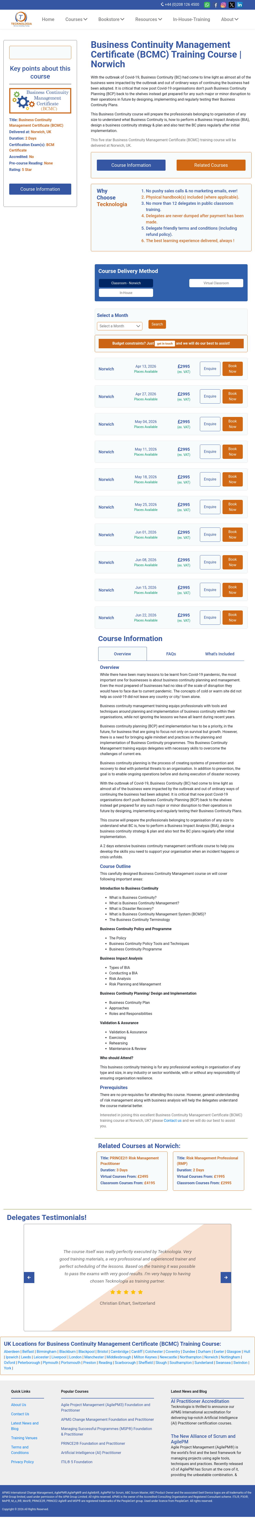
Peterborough (29, 1358)
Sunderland (203, 1358)
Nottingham (230, 1352)
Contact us (173, 1116)
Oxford (9, 1358)
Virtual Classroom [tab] (171, 285)
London (75, 1352)
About (229, 19)
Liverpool (58, 1352)
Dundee (189, 1347)
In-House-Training (191, 19)
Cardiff (136, 1347)
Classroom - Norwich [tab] (115, 285)
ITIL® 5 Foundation (76, 1457)
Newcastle (168, 1352)
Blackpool (86, 1347)
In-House (226, 283)
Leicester (41, 1352)
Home (48, 19)
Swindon (240, 1358)
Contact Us (20, 1409)
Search (157, 319)
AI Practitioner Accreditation (200, 1396)
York (7, 1363)
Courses (76, 19)
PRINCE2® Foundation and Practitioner (93, 1439)
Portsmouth (70, 1358)
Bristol (102, 1347)
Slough (161, 1358)
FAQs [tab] (171, 649)
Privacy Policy (22, 1457)
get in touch (165, 339)
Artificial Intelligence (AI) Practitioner (91, 1448)
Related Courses (211, 165)
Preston (89, 1358)
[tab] (115, 285)
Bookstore (111, 19)
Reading (105, 1358)
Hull (247, 1347)
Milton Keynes (145, 1352)
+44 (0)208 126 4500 (179, 4)
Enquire (211, 364)
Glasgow (234, 1347)
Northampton (191, 1352)
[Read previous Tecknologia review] (215, 1272)
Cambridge (120, 1347)
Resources (148, 19)
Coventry (173, 1347)
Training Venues (24, 1433)
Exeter (219, 1347)
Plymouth (50, 1358)
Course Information (40, 189)
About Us (18, 1400)
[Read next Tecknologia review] (39, 1272)
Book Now (232, 364)
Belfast (28, 1347)
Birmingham (47, 1347)
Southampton (180, 1358)
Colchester (154, 1347)
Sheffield (146, 1358)
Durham (204, 1347)
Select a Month (112, 311)
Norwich (211, 1352)
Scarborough (125, 1358)
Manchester (94, 1352)
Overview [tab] (122, 649)
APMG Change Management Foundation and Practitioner (107, 1415)
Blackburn (67, 1347)
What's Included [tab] (219, 649)
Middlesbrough (119, 1352)
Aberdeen (12, 1347)
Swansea (223, 1358)
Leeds (26, 1352)
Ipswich (12, 1352)
